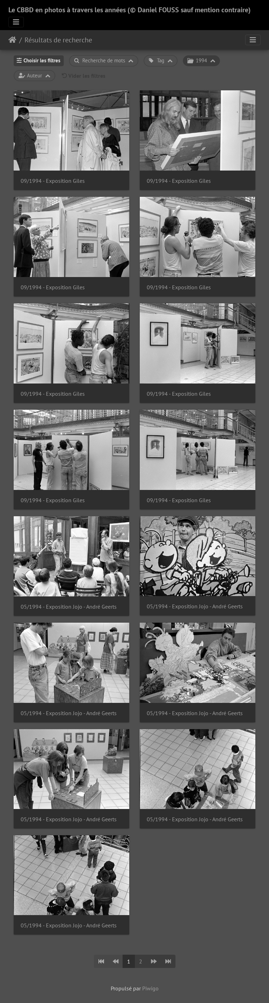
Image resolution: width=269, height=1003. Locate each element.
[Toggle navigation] (16, 22)
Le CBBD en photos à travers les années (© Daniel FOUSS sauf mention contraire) (129, 9)
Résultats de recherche (58, 39)
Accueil (12, 40)
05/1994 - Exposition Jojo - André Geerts (69, 606)
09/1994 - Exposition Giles (53, 181)
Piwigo (150, 988)
